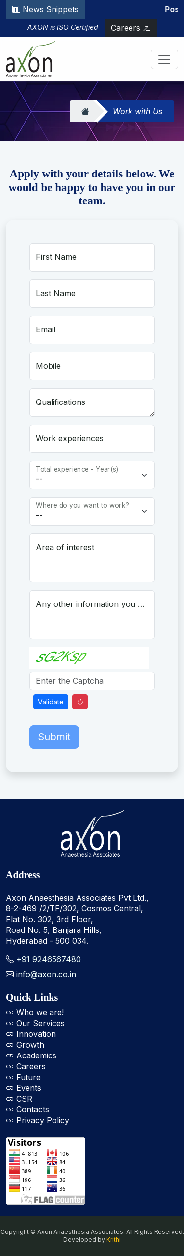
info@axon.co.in (46, 974)
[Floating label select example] (92, 475)
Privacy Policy (37, 1120)
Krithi (113, 1239)
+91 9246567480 (48, 959)
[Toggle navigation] (164, 59)
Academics (31, 1055)
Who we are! (35, 1012)
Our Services (35, 1023)
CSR (19, 1099)
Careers (131, 28)
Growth (25, 1045)
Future (23, 1077)
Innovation (31, 1034)
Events (23, 1088)
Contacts (27, 1109)
